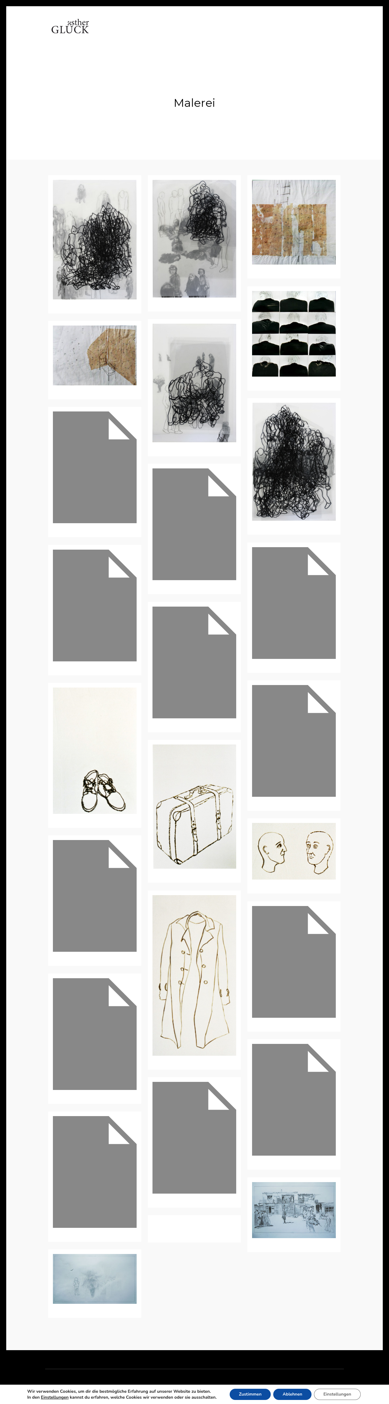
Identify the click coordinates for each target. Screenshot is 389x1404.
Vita (132, 32)
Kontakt (249, 32)
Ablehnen (292, 1394)
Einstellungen (54, 1397)
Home (110, 32)
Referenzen (212, 32)
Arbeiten (160, 32)
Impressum (285, 32)
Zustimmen (250, 1394)
